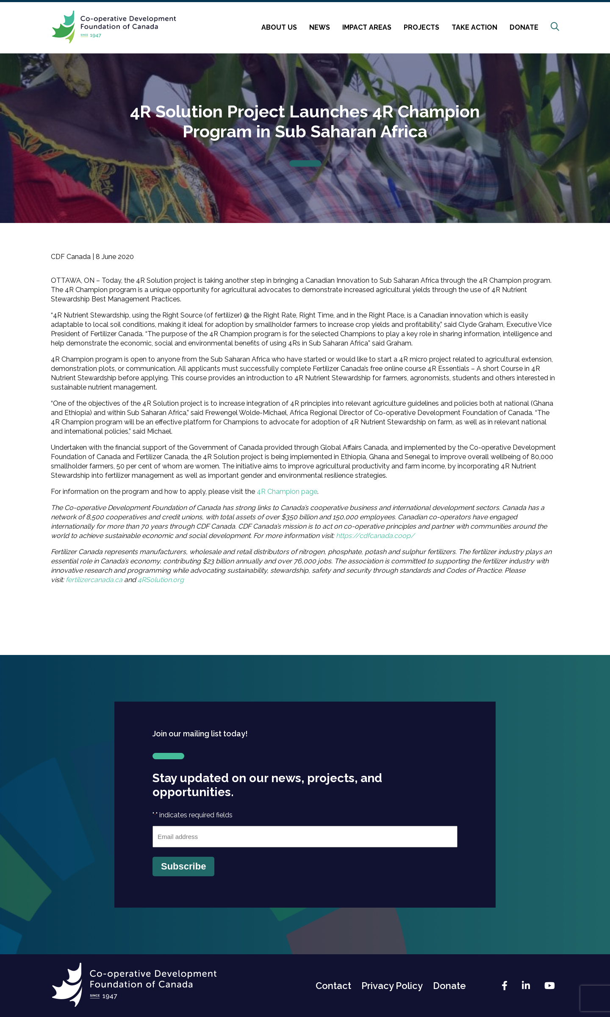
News (319, 27)
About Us (279, 27)
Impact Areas (366, 27)
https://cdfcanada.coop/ (375, 536)
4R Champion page (287, 492)
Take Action (474, 27)
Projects (421, 27)
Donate (524, 27)
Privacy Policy (392, 985)
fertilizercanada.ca (94, 580)
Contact (333, 985)
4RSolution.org (161, 580)
